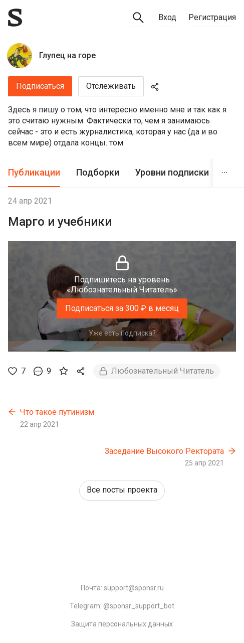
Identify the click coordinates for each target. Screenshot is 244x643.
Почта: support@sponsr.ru (122, 588)
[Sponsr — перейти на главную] (15, 18)
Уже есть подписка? (122, 333)
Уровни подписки (172, 172)
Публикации (34, 172)
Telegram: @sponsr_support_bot (122, 606)
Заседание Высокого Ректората (164, 451)
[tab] (34, 173)
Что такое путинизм (57, 412)
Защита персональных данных (122, 624)
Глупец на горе (67, 55)
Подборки (97, 172)
